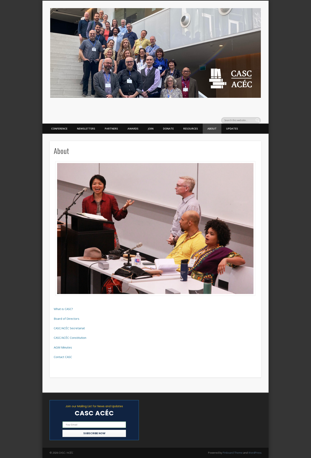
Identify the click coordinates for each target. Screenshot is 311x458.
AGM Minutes (63, 347)
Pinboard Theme (233, 452)
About (212, 128)
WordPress (254, 452)
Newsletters (86, 128)
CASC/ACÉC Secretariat (69, 328)
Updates (232, 128)
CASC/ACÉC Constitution (70, 338)
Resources (190, 128)
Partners (111, 128)
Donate (168, 128)
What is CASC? (63, 309)
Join (151, 128)
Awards (133, 128)
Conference (59, 128)
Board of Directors (66, 319)
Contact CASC (63, 357)
